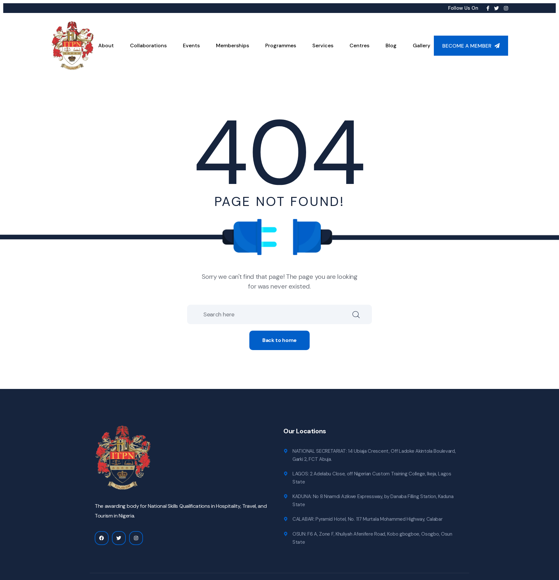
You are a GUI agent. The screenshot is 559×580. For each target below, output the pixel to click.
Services (322, 45)
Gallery (421, 45)
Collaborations (148, 45)
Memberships (232, 45)
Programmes (280, 45)
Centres (359, 45)
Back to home (279, 340)
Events (191, 45)
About (106, 45)
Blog (391, 45)
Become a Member (471, 45)
